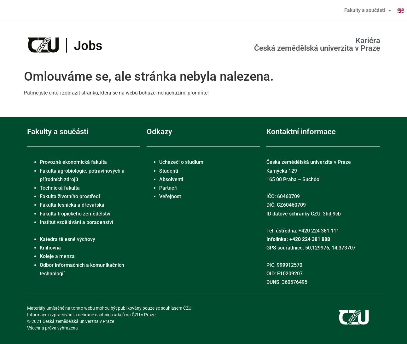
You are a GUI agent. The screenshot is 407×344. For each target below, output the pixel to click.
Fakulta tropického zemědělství (75, 214)
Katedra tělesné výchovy (67, 239)
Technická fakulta (60, 188)
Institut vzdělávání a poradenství (76, 222)
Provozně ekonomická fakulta (73, 162)
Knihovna (50, 248)
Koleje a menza (57, 256)
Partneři (168, 188)
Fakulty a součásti (367, 10)
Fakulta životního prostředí (70, 196)
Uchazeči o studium (181, 162)
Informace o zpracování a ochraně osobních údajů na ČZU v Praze (91, 314)
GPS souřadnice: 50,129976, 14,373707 (311, 248)
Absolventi (171, 179)
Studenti (168, 171)
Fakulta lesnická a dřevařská (72, 205)
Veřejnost (170, 196)
